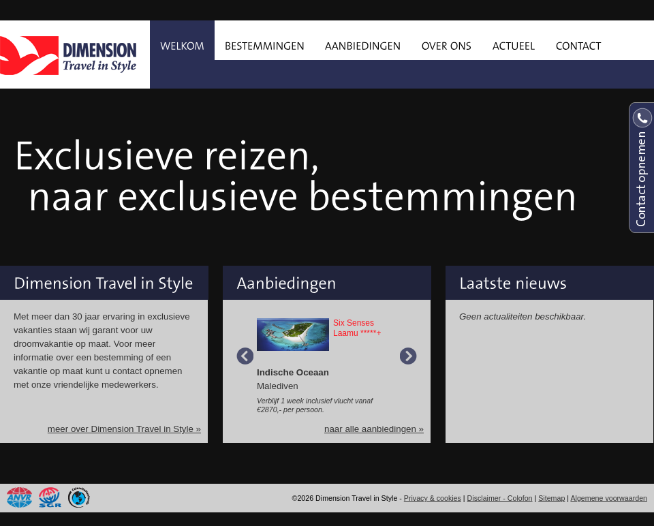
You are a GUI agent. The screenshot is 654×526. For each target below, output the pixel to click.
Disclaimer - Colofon (500, 498)
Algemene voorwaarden (608, 498)
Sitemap (551, 498)
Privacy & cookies (432, 498)
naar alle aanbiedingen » (374, 429)
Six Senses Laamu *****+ (357, 328)
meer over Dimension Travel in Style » (124, 429)
